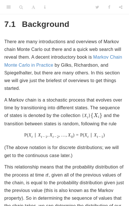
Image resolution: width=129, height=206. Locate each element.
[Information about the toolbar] (45, 7)
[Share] (121, 7)
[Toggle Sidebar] (8, 7)
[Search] (21, 7)
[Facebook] (109, 7)
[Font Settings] (33, 7)
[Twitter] (97, 7)
